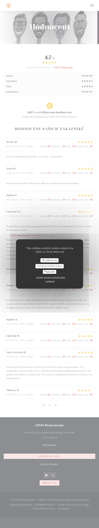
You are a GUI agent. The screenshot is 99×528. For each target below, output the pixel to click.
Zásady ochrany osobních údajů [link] (50, 277)
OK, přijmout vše (49, 260)
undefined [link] (50, 281)
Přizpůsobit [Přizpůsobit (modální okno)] (49, 271)
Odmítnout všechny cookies (49, 266)
